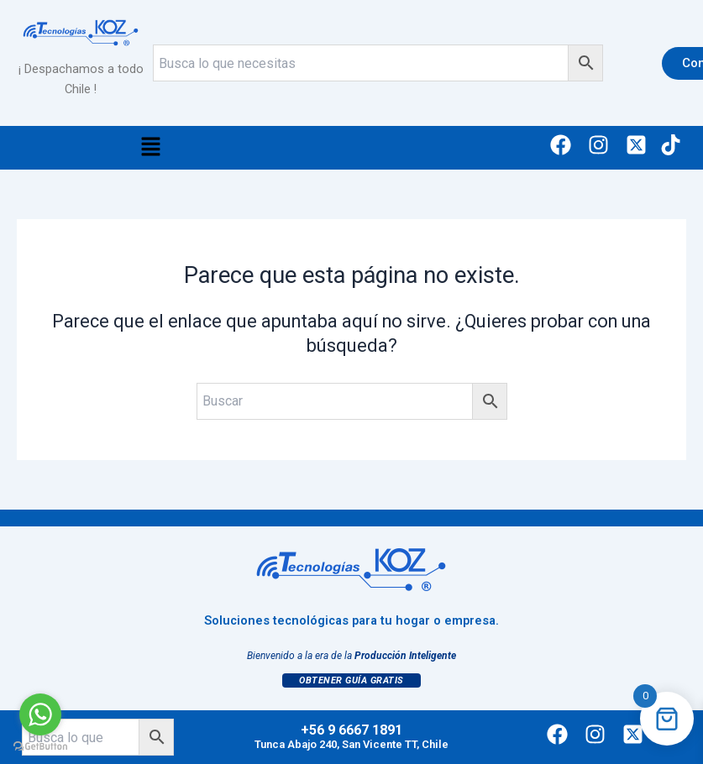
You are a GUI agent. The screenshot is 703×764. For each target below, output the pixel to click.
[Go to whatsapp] (40, 714)
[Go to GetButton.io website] (40, 746)
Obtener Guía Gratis (351, 680)
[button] (150, 147)
